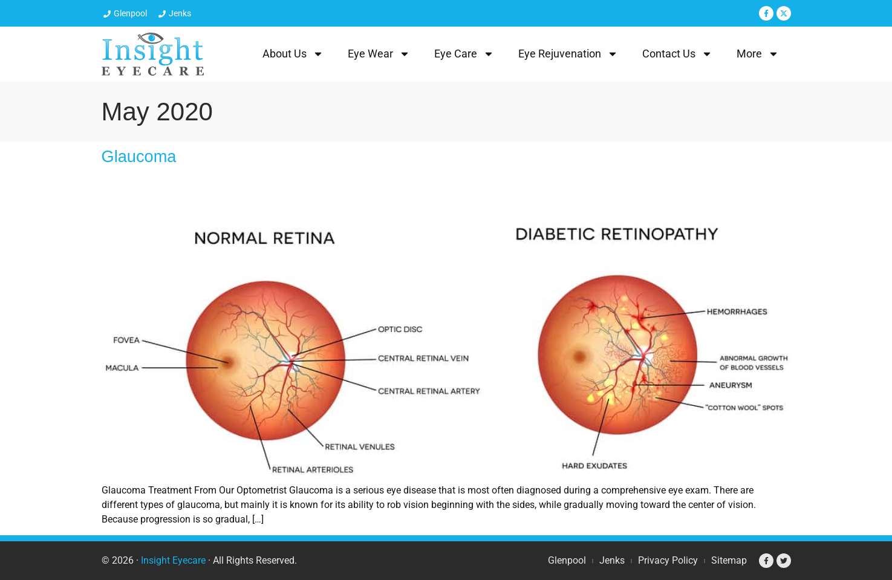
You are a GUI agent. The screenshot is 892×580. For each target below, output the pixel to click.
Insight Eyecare (173, 560)
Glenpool (567, 560)
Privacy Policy (668, 560)
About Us (293, 53)
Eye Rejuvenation (568, 53)
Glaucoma (139, 156)
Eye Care (464, 53)
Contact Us (677, 53)
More (758, 53)
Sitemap (729, 560)
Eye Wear (379, 53)
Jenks (612, 560)
